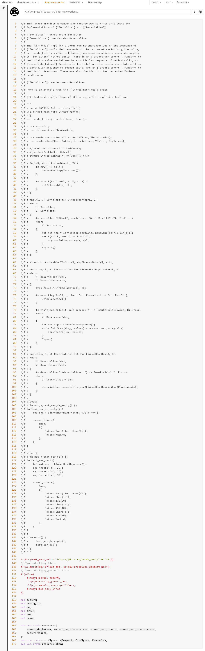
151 (14, 574)
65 (14, 258)
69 (14, 273)
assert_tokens (36, 632)
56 (14, 225)
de (28, 607)
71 (14, 280)
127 (14, 486)
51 (14, 207)
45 (14, 185)
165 (14, 625)
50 (14, 203)
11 (14, 60)
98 (14, 379)
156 (14, 592)
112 (14, 430)
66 (14, 262)
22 (14, 100)
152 (14, 577)
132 (14, 504)
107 (14, 412)
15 (14, 74)
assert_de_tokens (39, 629)
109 (14, 419)
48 (14, 196)
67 (14, 265)
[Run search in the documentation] (107, 11)
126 (14, 482)
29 (14, 126)
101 (14, 390)
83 (14, 324)
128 (14, 489)
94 (14, 364)
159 (14, 603)
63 (14, 251)
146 (14, 555)
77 (14, 302)
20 (14, 93)
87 (14, 339)
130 (14, 497)
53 (14, 214)
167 (14, 632)
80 (14, 313)
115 (14, 441)
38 (14, 159)
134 (14, 511)
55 (14, 221)
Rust (168, 2)
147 (14, 559)
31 (14, 133)
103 (14, 397)
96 (14, 372)
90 (14, 350)
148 (14, 563)
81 (14, 317)
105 (14, 405)
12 (14, 63)
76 (14, 298)
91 (14, 353)
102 (14, 394)
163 (14, 618)
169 (14, 640)
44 (14, 181)
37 (14, 155)
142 (14, 541)
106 (14, 408)
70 (14, 276)
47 (14, 192)
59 (14, 236)
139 (14, 530)
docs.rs (155, 2)
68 (14, 269)
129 (14, 493)
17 (14, 82)
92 (14, 357)
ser (29, 614)
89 (14, 346)
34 (14, 144)
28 (14, 122)
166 (14, 629)
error (30, 610)
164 (14, 621)
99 (14, 383)
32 (14, 137)
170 (14, 643)
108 (14, 416)
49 (14, 199)
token (30, 618)
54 (14, 218)
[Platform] (76, 2)
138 (14, 526)
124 (14, 475)
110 (14, 423)
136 (14, 519)
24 (14, 107)
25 (14, 111)
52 (14, 210)
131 (14, 500)
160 (14, 607)
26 (14, 115)
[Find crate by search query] (192, 2)
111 (14, 427)
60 (14, 240)
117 (14, 449)
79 (14, 309)
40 (14, 166)
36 (14, 152)
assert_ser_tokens (104, 629)
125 (14, 478)
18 (14, 85)
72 (14, 284)
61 (14, 243)
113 (14, 434)
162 (14, 614)
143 (14, 544)
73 (14, 287)
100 (14, 386)
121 (14, 464)
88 (14, 342)
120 (14, 460)
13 (14, 67)
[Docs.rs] (7, 2)
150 (14, 570)
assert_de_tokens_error (71, 629)
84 (14, 328)
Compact (67, 640)
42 (14, 174)
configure (33, 603)
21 (14, 96)
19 (14, 89)
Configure (82, 640)
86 (14, 335)
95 (14, 368)
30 (14, 130)
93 (14, 361)
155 (14, 588)
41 (14, 170)
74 (14, 291)
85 (14, 331)
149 (14, 566)
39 (14, 163)
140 (14, 533)
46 (14, 188)
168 (14, 636)
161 (14, 610)
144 (14, 548)
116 (14, 445)
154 (14, 585)
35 (14, 148)
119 (14, 456)
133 (14, 508)
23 (14, 104)
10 (14, 56)
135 (14, 515)
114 (14, 438)
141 (14, 537)
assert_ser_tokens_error (137, 629)
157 (14, 596)
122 (14, 467)
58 (14, 232)
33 (14, 141)
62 (14, 247)
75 (14, 295)
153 (14, 581)
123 (14, 471)
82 (14, 320)
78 (14, 306)
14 (14, 71)
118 (14, 452)
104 (14, 401)
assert (31, 599)
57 (14, 229)
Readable (98, 640)
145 (14, 552)
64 (14, 254)
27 (14, 119)
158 (14, 599)
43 (14, 177)
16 (14, 78)
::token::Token (47, 643)
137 (14, 522)
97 (14, 375)
